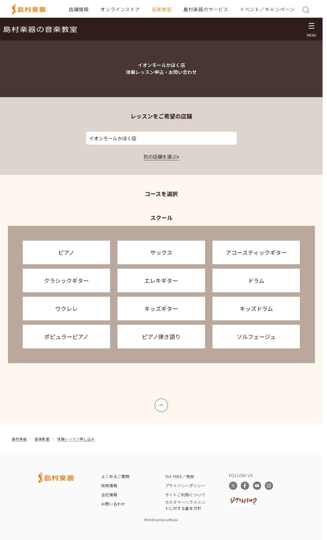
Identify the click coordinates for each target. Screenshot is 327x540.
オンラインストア (120, 9)
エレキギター (161, 280)
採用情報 (109, 485)
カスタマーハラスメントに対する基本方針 (185, 505)
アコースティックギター (256, 252)
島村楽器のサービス (205, 9)
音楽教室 (162, 9)
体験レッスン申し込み (76, 438)
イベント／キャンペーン (267, 9)
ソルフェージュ (256, 336)
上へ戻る (161, 402)
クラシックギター (66, 280)
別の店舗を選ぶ (159, 156)
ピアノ (66, 252)
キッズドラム (256, 308)
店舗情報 (79, 9)
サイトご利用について (185, 494)
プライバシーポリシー (185, 485)
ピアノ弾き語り (161, 336)
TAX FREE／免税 (179, 476)
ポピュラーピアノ (66, 336)
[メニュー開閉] (311, 29)
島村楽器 (19, 438)
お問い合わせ (113, 504)
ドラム (256, 280)
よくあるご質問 (115, 476)
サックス (161, 252)
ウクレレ (66, 308)
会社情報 (109, 494)
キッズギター (161, 308)
